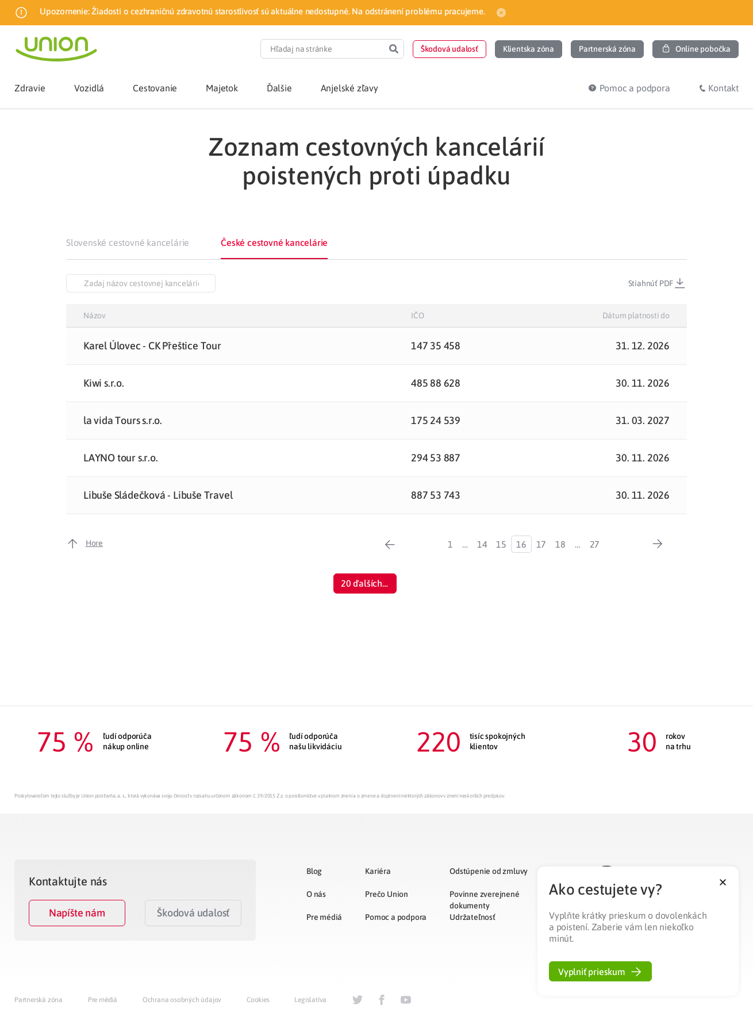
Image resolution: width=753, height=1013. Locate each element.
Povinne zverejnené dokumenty (484, 899)
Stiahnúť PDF (657, 283)
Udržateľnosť (472, 917)
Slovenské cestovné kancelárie (127, 242)
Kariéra (378, 871)
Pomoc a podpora (396, 917)
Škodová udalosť (193, 913)
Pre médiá (324, 917)
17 (541, 544)
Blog (314, 871)
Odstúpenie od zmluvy (489, 871)
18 (560, 544)
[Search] (394, 49)
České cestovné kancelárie (274, 242)
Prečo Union (386, 894)
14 (482, 544)
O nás (316, 894)
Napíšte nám (77, 913)
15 (501, 544)
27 (595, 544)
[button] (449, 49)
